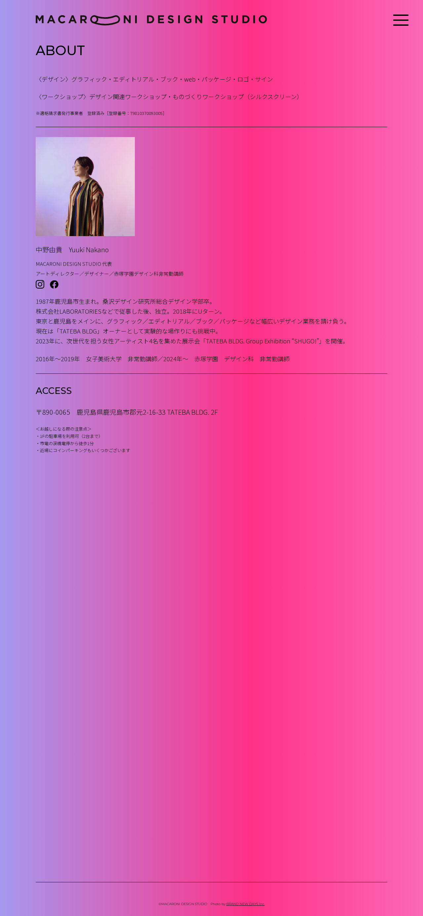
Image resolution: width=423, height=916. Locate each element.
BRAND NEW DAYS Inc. (245, 904)
